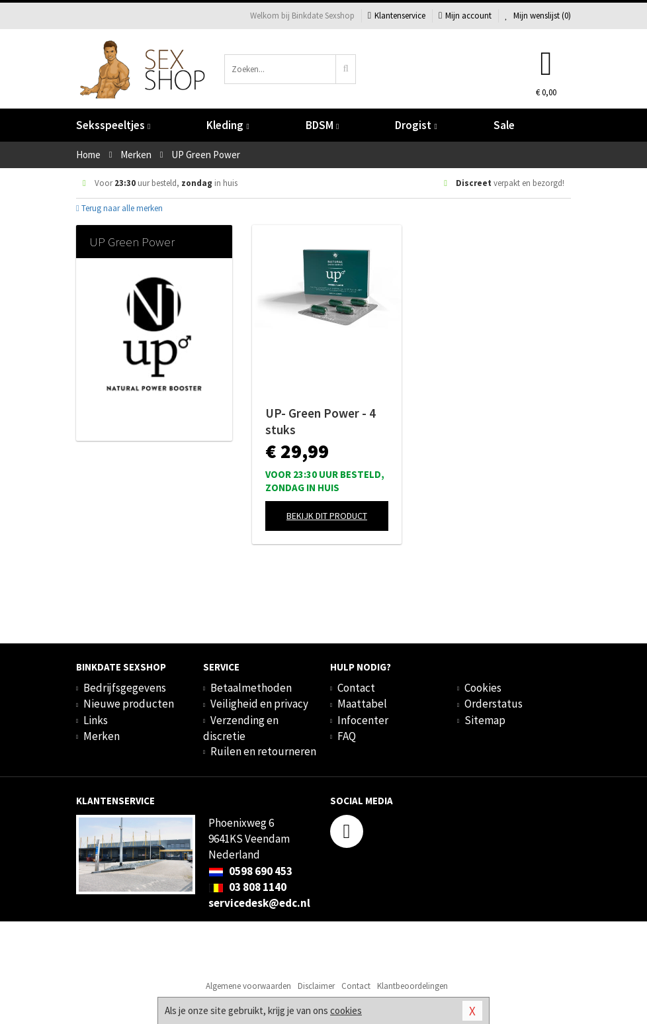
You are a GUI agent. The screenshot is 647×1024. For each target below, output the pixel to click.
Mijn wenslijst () (538, 15)
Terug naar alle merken (119, 208)
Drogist (416, 125)
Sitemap (484, 720)
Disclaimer (316, 986)
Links (95, 720)
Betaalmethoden (251, 687)
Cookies (482, 687)
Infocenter (362, 720)
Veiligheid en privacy (259, 703)
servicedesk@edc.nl (259, 903)
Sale (504, 125)
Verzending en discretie (241, 728)
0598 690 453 (250, 871)
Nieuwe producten (128, 703)
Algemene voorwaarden (248, 986)
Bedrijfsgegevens (124, 687)
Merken (101, 736)
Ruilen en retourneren (263, 751)
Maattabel (362, 703)
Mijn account (465, 15)
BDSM (322, 125)
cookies (346, 1010)
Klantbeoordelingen (412, 986)
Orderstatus (493, 703)
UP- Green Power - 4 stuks (320, 421)
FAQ (346, 736)
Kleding (227, 125)
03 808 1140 (247, 887)
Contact (356, 687)
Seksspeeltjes (113, 125)
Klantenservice (396, 15)
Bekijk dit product (326, 516)
